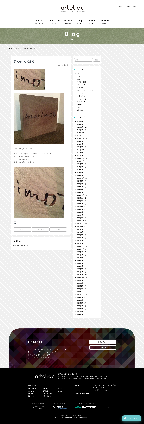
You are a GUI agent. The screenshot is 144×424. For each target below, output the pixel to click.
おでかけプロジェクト (85, 90)
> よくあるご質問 (131, 6)
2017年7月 (80, 232)
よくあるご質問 (102, 347)
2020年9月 (80, 164)
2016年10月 (80, 252)
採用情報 (45, 391)
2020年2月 (80, 175)
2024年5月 (80, 130)
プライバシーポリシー (82, 393)
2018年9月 (80, 204)
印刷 (78, 107)
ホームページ (82, 99)
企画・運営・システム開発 (101, 390)
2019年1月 (80, 192)
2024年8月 (80, 121)
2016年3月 (80, 269)
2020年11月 (80, 161)
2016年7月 (80, 260)
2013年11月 (80, 292)
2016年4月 (80, 266)
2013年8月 (80, 297)
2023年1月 (80, 144)
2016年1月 (80, 274)
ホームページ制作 (98, 387)
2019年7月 (80, 187)
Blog (79, 22)
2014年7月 (80, 280)
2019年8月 (80, 184)
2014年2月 (80, 286)
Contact (104, 22)
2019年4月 (80, 189)
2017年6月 (80, 235)
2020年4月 (80, 172)
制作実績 (30, 393)
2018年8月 (80, 206)
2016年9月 (80, 255)
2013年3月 (80, 311)
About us (40, 22)
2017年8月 (80, 229)
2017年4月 (80, 238)
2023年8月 (80, 141)
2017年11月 (80, 221)
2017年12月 (80, 218)
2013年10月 (80, 294)
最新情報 (80, 110)
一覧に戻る (40, 229)
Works (68, 22)
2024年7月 (80, 124)
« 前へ (22, 229)
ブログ (17, 48)
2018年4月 (80, 215)
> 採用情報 (120, 6)
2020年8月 (80, 167)
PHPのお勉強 (81, 82)
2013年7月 (80, 300)
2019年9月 (80, 181)
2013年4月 (80, 309)
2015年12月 (80, 277)
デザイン (80, 93)
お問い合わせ (102, 342)
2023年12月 (80, 133)
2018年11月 (80, 198)
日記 (78, 73)
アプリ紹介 (81, 85)
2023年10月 (80, 138)
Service (55, 22)
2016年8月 (80, 257)
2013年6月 (80, 303)
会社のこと (81, 102)
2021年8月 (80, 152)
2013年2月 (80, 314)
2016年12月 (80, 246)
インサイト (81, 76)
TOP (10, 48)
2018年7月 (80, 209)
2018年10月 (80, 201)
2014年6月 (80, 283)
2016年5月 (80, 263)
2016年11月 (80, 249)
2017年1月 (80, 243)
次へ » (58, 229)
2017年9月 (80, 226)
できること (31, 391)
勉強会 (79, 104)
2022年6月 (80, 147)
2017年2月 (80, 240)
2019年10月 (80, 178)
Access (90, 22)
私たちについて (32, 389)
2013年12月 (80, 289)
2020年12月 (80, 158)
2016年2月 (80, 272)
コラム (60, 391)
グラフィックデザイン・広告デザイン (104, 385)
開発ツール (31, 396)
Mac (78, 79)
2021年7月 (80, 155)
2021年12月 (80, 150)
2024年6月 (80, 127)
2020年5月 (80, 169)
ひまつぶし (81, 96)
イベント (80, 87)
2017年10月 (80, 223)
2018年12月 (80, 195)
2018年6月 (80, 212)
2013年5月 (80, 306)
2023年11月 (80, 135)
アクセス (45, 389)
